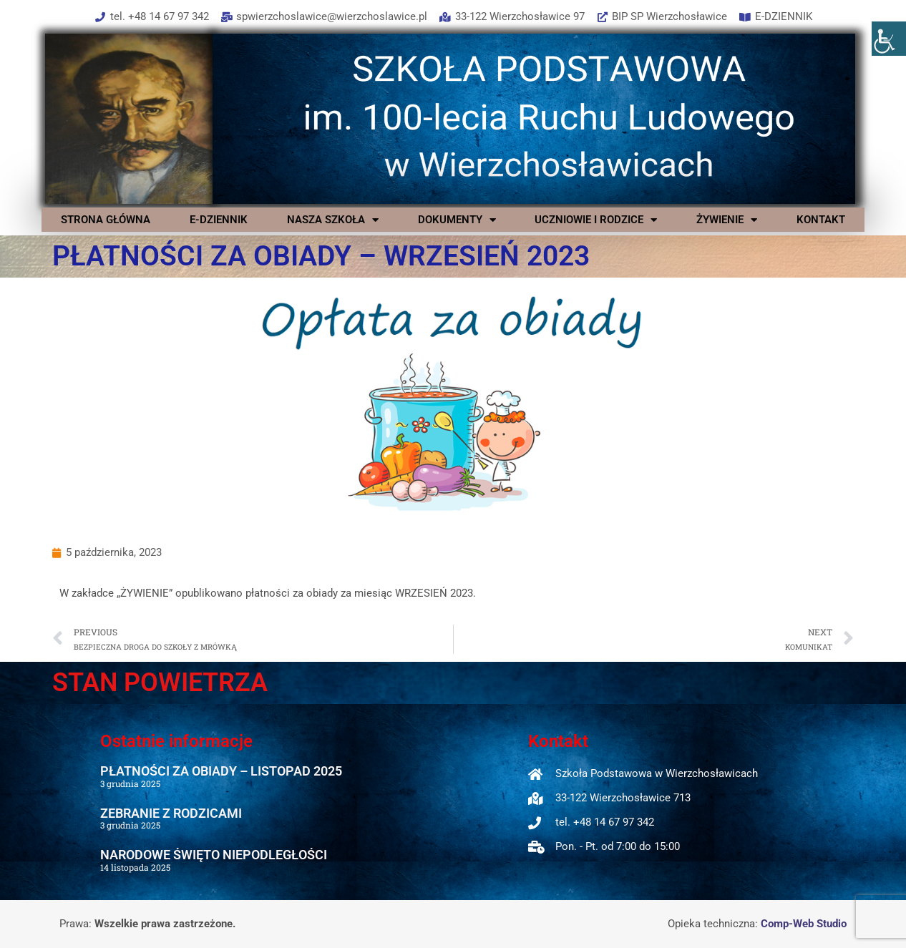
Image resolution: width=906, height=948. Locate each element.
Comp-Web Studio (804, 923)
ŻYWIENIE (726, 219)
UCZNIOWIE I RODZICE (596, 219)
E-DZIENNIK (219, 219)
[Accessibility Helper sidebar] (889, 38)
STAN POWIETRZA (160, 683)
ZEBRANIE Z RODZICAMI (171, 813)
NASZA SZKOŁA (333, 219)
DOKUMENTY (457, 219)
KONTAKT (821, 219)
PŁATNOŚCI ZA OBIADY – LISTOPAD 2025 (221, 770)
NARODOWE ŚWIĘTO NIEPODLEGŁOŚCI (213, 854)
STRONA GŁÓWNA (105, 219)
